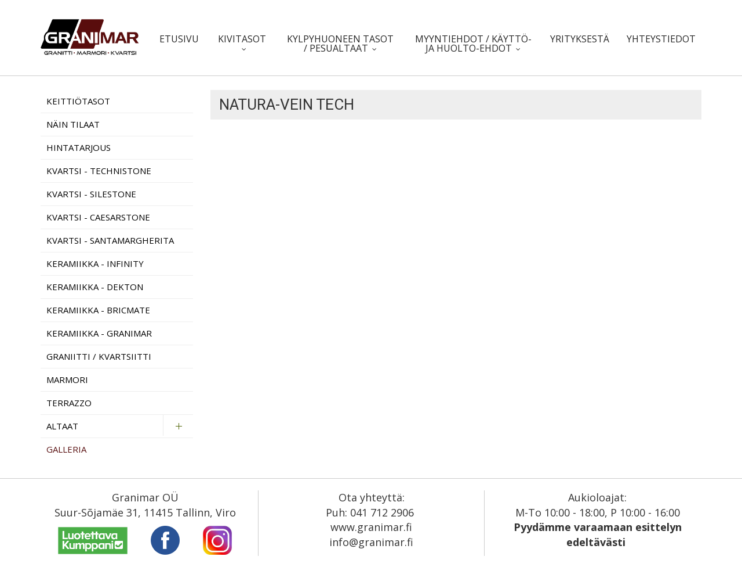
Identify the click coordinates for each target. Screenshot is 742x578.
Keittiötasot (78, 101)
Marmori (67, 379)
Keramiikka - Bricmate (98, 310)
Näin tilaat (73, 124)
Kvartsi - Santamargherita (110, 240)
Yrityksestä (579, 38)
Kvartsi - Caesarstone (98, 217)
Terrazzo (69, 403)
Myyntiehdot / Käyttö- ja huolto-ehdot (473, 43)
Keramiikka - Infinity (95, 263)
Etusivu (179, 38)
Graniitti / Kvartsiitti (98, 356)
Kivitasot (242, 38)
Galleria (66, 449)
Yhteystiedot (661, 38)
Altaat (62, 426)
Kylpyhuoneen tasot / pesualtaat (340, 43)
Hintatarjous (78, 147)
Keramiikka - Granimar (99, 333)
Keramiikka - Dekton (94, 286)
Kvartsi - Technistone (98, 170)
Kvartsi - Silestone (91, 194)
